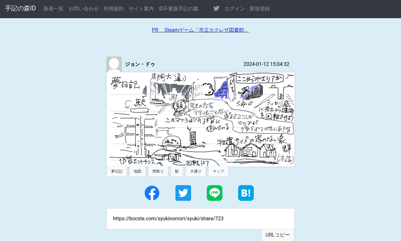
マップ (218, 171)
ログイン (235, 9)
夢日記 (116, 171)
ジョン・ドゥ (140, 64)
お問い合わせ (84, 9)
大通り (195, 171)
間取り (158, 171)
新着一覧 (54, 9)
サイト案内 (141, 9)
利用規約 (114, 9)
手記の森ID (20, 8)
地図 (137, 171)
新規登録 (260, 9)
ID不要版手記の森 (179, 9)
